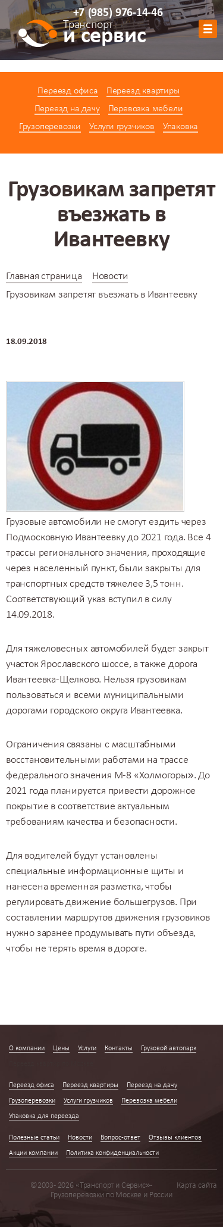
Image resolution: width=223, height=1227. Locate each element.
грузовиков (186, 918)
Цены (61, 1048)
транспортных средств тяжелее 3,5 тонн (93, 584)
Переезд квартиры (143, 91)
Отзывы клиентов (175, 1137)
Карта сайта (197, 1185)
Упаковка (180, 127)
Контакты (119, 1048)
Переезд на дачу (67, 109)
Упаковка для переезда (44, 1116)
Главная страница (44, 276)
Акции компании (33, 1153)
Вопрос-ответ (120, 1137)
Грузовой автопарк (168, 1048)
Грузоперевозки (50, 127)
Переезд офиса (67, 91)
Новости (110, 276)
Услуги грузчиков (122, 127)
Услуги (87, 1048)
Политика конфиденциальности (112, 1153)
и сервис (104, 34)
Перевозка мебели (145, 109)
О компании (27, 1048)
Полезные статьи (34, 1137)
